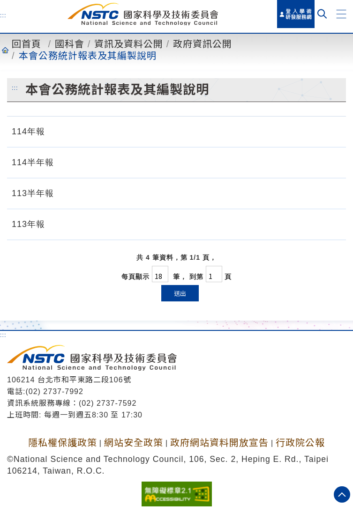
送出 (180, 293)
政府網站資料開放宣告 (219, 443)
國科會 (69, 44)
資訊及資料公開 (128, 44)
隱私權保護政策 (62, 443)
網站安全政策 (133, 443)
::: (3, 15)
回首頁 (26, 44)
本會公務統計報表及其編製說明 (88, 56)
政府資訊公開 (202, 44)
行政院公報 (300, 443)
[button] (341, 14)
